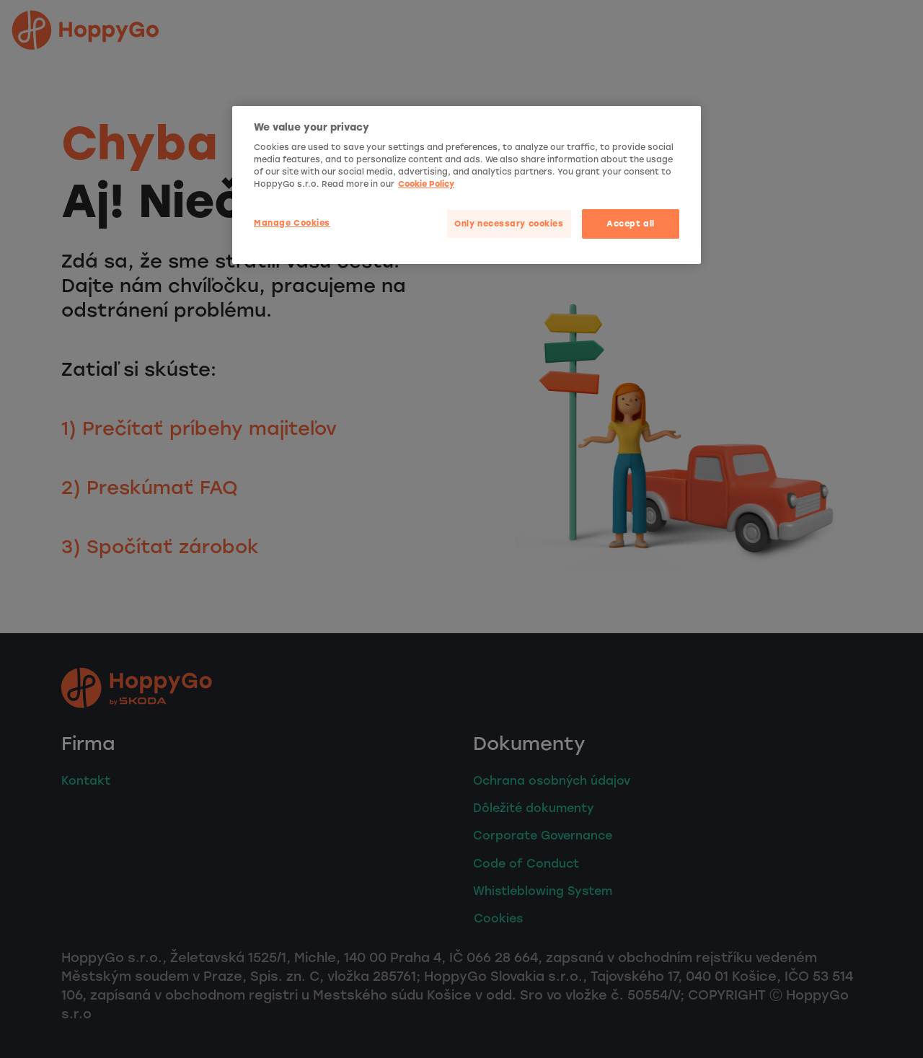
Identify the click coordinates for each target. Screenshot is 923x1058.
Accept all (630, 224)
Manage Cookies (292, 223)
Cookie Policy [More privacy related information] (426, 184)
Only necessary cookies (509, 224)
